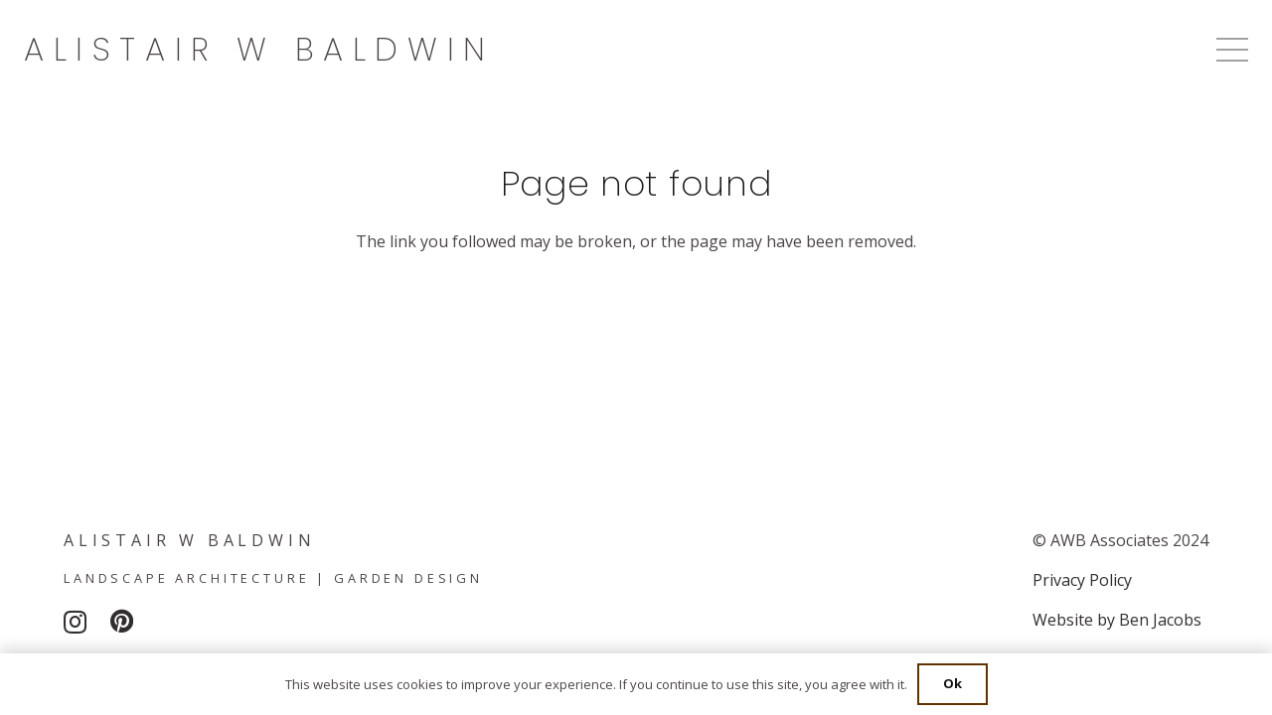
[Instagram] (75, 622)
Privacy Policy (1082, 580)
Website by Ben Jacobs (1117, 620)
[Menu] (1232, 49)
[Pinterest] (121, 621)
